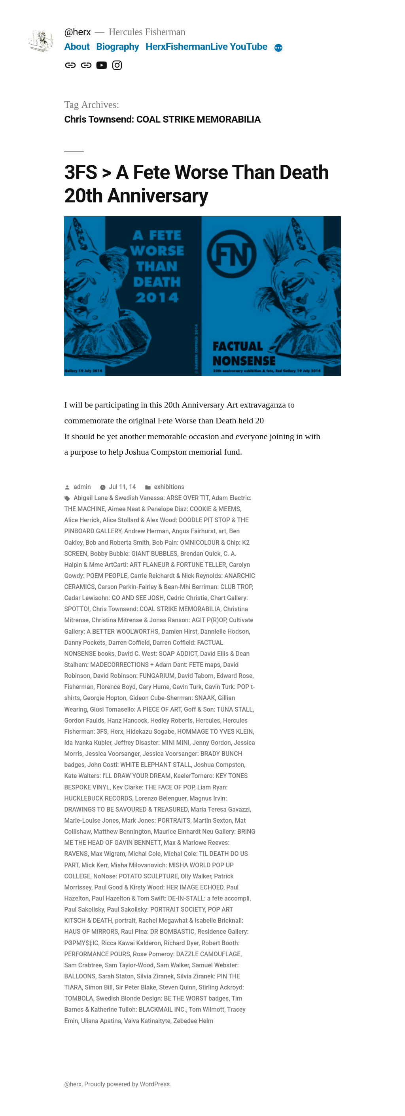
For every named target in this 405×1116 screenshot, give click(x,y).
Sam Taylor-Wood (129, 965)
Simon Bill (98, 987)
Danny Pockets (84, 642)
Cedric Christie (187, 598)
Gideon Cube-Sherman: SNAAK (172, 698)
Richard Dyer (181, 943)
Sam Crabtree (83, 965)
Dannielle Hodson (224, 631)
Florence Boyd (116, 687)
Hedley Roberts (171, 720)
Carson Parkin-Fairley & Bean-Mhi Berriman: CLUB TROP (175, 587)
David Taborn (196, 676)
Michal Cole (144, 853)
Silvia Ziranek (155, 976)
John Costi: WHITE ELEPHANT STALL (139, 765)
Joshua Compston (219, 765)
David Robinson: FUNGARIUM (134, 676)
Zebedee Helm (193, 1021)
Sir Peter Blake (135, 987)
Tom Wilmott (206, 1009)
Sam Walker (173, 965)
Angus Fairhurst (194, 531)
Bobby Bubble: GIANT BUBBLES (133, 553)
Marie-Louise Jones (91, 820)
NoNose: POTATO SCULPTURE (135, 876)
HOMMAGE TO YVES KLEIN (215, 731)
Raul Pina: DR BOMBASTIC (158, 931)
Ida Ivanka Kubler (87, 742)
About (76, 46)
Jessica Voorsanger (112, 753)
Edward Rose (234, 676)
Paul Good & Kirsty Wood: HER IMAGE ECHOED (158, 887)
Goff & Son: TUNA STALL (218, 709)
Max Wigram (108, 853)
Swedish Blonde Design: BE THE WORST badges (162, 998)
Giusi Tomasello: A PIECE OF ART (135, 709)
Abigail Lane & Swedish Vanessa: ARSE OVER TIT (141, 498)
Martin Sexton (212, 820)
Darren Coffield (129, 642)
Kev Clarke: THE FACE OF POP (154, 787)
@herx (77, 32)
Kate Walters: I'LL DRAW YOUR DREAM (117, 776)
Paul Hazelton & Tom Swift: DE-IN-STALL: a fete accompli (171, 898)
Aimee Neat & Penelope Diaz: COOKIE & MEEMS (174, 509)
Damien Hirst (179, 631)
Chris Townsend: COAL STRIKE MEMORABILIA (156, 609)
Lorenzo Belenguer (161, 798)
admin (82, 487)
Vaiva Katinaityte (147, 1021)
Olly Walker (196, 876)
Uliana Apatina (101, 1021)
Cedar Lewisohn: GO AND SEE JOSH (114, 598)
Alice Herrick (82, 520)
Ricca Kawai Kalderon (131, 943)
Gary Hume (153, 687)
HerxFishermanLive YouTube (206, 46)
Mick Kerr (94, 865)
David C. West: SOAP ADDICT (157, 653)
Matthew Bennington (122, 831)
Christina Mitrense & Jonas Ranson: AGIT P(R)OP (159, 620)
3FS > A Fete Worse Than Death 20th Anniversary (196, 184)
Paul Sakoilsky (84, 909)
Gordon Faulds (84, 720)
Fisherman (78, 687)
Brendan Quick (200, 553)
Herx (116, 731)
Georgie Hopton (105, 698)
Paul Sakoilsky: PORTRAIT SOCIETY (156, 909)
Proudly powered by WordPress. (127, 1084)
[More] (278, 48)
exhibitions (169, 487)
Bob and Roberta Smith (117, 542)
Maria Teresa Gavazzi (220, 809)
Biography (117, 46)
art (222, 531)
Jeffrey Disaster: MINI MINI (151, 742)
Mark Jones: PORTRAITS (156, 820)
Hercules (208, 720)
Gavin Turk (187, 687)
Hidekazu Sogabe (150, 731)
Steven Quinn (177, 987)
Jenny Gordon (211, 742)
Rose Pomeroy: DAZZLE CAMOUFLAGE (186, 954)
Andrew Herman (146, 531)
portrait (125, 920)
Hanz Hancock (127, 720)
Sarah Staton (116, 976)
